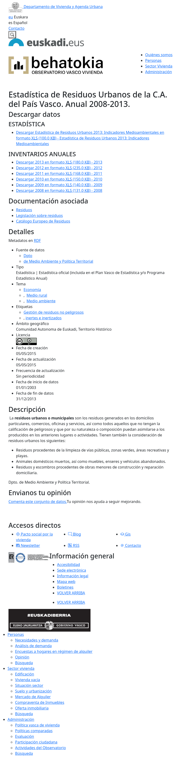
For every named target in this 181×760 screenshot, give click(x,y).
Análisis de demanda (33, 645)
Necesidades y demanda (36, 640)
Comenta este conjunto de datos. (37, 501)
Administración (21, 719)
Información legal (72, 575)
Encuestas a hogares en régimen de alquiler (53, 651)
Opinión (22, 657)
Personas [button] (153, 60)
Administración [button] (158, 71)
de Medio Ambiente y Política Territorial (58, 261)
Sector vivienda (21, 668)
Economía (32, 289)
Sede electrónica (71, 570)
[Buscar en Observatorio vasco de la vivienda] (12, 34)
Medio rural (37, 295)
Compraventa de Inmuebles (39, 702)
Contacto (16, 28)
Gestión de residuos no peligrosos (54, 312)
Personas (16, 634)
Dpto (28, 255)
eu (10, 17)
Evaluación (24, 736)
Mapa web (66, 581)
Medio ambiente (41, 301)
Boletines (65, 587)
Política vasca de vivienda (37, 725)
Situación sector (29, 685)
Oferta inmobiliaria (32, 708)
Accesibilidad (68, 564)
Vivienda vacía (27, 679)
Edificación (24, 674)
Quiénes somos (159, 54)
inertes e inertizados (43, 318)
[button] (18, 534)
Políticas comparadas (34, 730)
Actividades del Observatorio (40, 747)
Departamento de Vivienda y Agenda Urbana (55, 6)
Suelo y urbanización (33, 691)
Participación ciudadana (36, 742)
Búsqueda (24, 662)
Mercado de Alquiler (33, 696)
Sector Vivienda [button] (158, 66)
